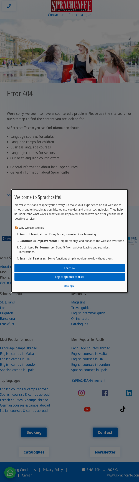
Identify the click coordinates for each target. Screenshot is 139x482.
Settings (69, 285)
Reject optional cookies (69, 277)
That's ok (69, 268)
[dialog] (70, 241)
